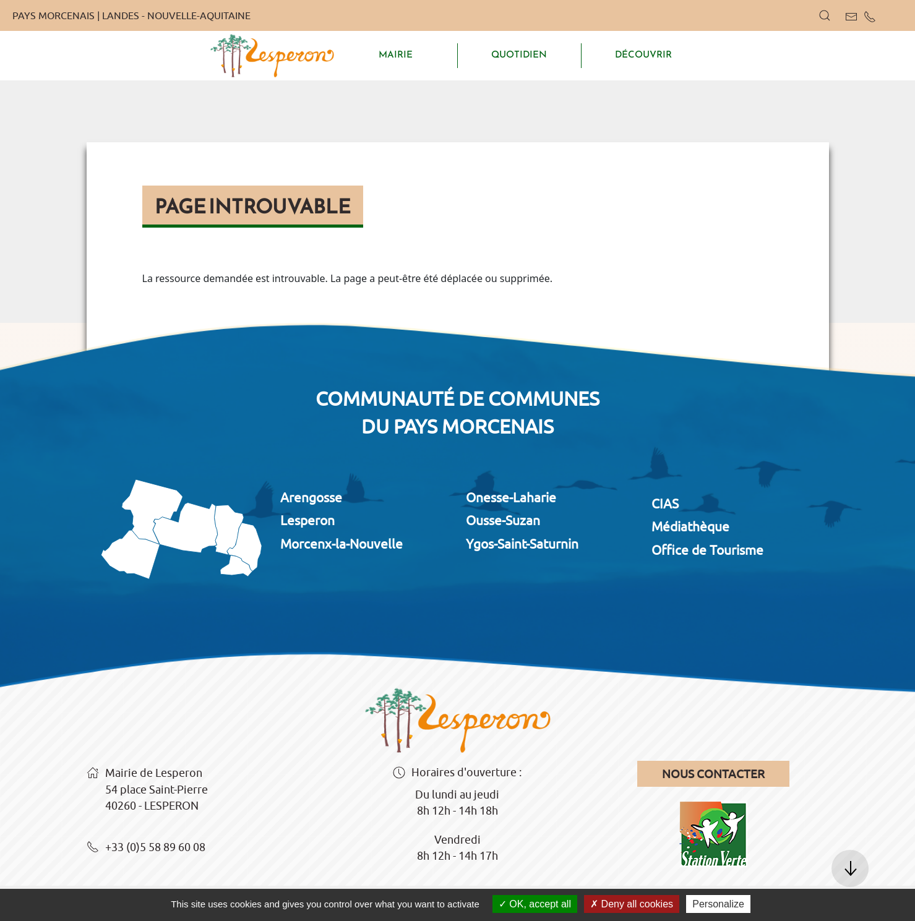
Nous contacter (713, 774)
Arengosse (311, 497)
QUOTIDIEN (519, 54)
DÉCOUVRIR (643, 54)
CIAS (665, 503)
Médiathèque (690, 526)
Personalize (718, 904)
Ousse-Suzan (503, 520)
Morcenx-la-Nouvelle (341, 543)
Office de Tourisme (707, 549)
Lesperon (307, 520)
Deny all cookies (631, 904)
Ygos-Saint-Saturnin (522, 543)
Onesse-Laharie (511, 497)
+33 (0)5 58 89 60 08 (146, 848)
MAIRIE (396, 54)
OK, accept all (535, 904)
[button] (824, 15)
